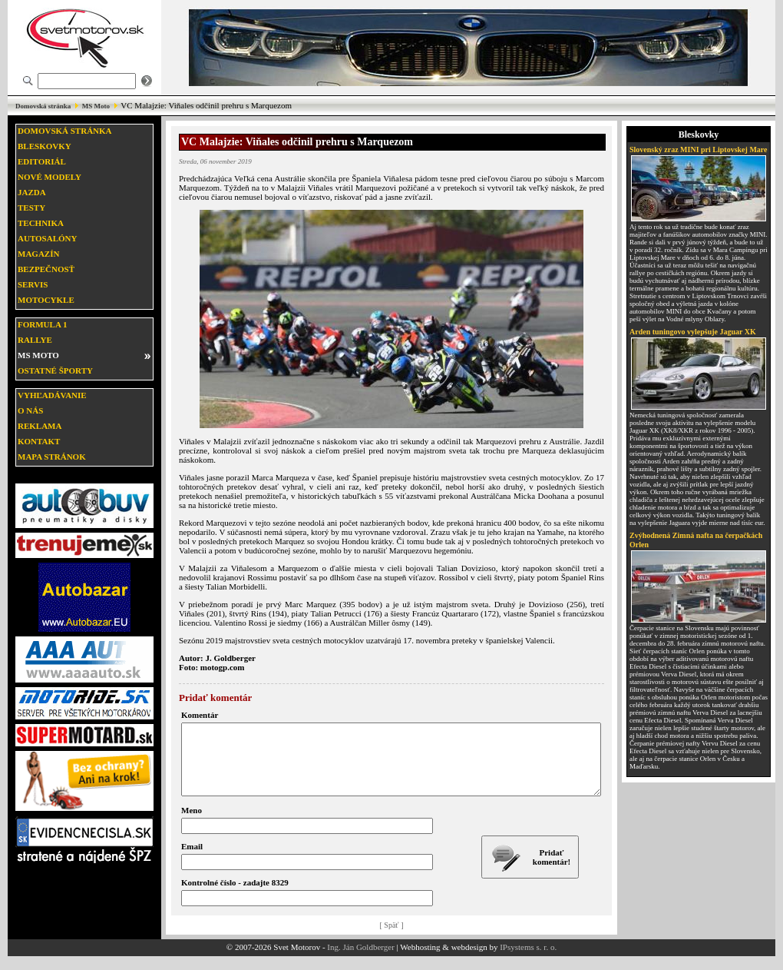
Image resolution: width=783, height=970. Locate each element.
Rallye (35, 339)
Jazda (32, 192)
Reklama (39, 425)
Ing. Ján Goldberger (360, 960)
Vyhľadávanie (52, 395)
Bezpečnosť (46, 269)
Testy (31, 207)
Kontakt (39, 441)
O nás (30, 410)
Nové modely (49, 176)
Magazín (38, 253)
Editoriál (42, 161)
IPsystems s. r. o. (528, 960)
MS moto (38, 355)
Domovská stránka (43, 106)
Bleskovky (44, 146)
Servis (33, 284)
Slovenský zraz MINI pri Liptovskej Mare (698, 149)
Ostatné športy (55, 370)
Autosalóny (47, 238)
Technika (41, 223)
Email (192, 860)
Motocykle (46, 299)
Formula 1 (42, 324)
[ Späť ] (392, 939)
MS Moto (96, 106)
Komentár (199, 714)
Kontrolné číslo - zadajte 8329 (235, 896)
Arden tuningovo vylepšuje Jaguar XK (692, 331)
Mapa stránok (52, 456)
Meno (191, 824)
